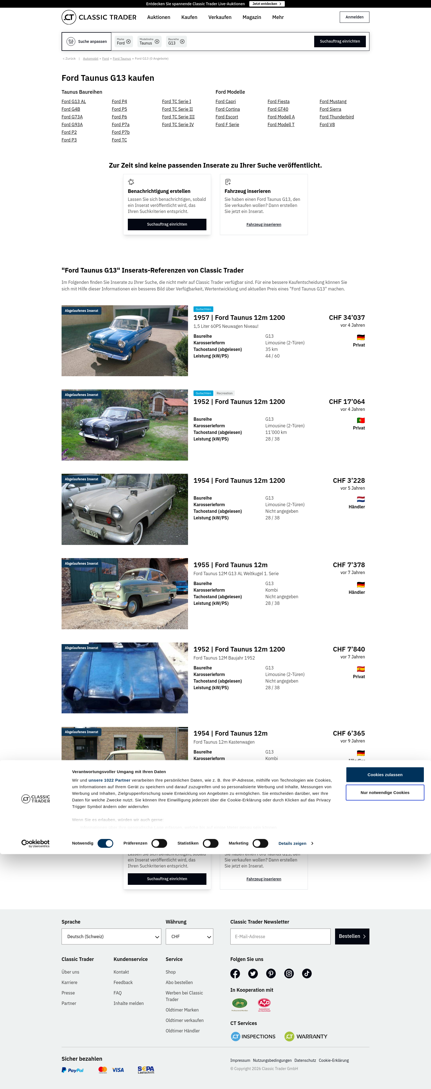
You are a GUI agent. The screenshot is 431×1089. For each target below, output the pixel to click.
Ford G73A (72, 117)
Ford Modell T (281, 124)
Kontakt (121, 972)
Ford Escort (227, 117)
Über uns (70, 972)
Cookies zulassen (385, 1009)
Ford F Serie (227, 124)
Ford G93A (72, 124)
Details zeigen (292, 1078)
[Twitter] (253, 974)
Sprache (71, 922)
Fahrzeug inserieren (264, 224)
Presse (68, 993)
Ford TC (119, 140)
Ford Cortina (228, 109)
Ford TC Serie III (178, 117)
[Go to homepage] (99, 17)
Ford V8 (327, 124)
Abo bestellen (179, 982)
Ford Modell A (281, 117)
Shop (171, 972)
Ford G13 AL (74, 101)
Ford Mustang (333, 101)
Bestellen (347, 936)
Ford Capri (226, 101)
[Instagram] (289, 974)
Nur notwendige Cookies (385, 1027)
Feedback (123, 982)
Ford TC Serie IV (178, 124)
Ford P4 (119, 101)
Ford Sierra (330, 109)
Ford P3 (69, 140)
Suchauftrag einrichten (340, 41)
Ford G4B (71, 109)
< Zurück (69, 58)
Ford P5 (119, 109)
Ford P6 (119, 117)
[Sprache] (111, 936)
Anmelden (355, 17)
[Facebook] (235, 974)
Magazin (251, 17)
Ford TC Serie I (176, 101)
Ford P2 (69, 132)
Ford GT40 (278, 109)
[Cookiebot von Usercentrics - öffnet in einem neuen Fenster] (36, 1078)
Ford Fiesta (279, 101)
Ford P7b (121, 132)
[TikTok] (307, 974)
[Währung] (189, 936)
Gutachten (204, 309)
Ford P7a (120, 124)
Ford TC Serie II (177, 109)
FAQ (118, 993)
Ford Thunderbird (337, 117)
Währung (176, 922)
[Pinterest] (271, 974)
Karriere (70, 982)
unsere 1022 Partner (110, 1015)
